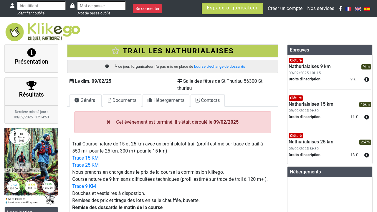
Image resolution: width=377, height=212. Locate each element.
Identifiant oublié (30, 13)
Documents (122, 100)
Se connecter (147, 8)
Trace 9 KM (84, 186)
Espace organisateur (232, 8)
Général (85, 100)
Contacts (208, 100)
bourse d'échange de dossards (219, 66)
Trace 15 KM (85, 158)
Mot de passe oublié (93, 13)
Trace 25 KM (85, 165)
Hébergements (166, 100)
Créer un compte (285, 8)
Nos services (320, 8)
